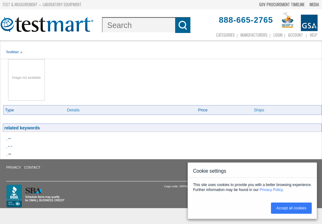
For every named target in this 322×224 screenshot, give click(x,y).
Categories (225, 35)
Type (9, 110)
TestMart (12, 52)
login (277, 35)
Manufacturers (254, 35)
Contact (32, 167)
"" (9, 139)
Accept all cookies (291, 208)
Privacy (13, 167)
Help (313, 35)
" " (10, 147)
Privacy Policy (271, 190)
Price (203, 110)
